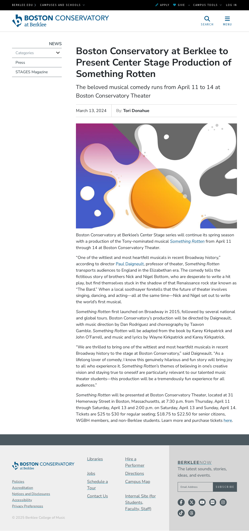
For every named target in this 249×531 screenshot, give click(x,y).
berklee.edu (22, 5)
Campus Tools (206, 5)
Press (20, 62)
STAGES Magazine (32, 72)
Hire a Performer (134, 462)
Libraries (95, 459)
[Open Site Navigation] (227, 21)
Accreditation (22, 487)
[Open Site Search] (207, 21)
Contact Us (97, 496)
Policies (18, 481)
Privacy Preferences (27, 506)
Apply (162, 5)
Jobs (91, 473)
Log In (231, 5)
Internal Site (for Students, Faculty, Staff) (140, 502)
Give (179, 5)
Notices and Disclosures (31, 494)
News (55, 44)
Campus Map (137, 482)
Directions (134, 473)
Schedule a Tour (97, 485)
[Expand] (58, 52)
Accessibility (22, 500)
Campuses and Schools (61, 5)
